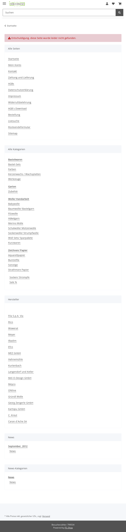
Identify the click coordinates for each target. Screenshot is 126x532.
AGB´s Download (17, 108)
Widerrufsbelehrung (19, 102)
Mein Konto (14, 65)
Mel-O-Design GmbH (19, 377)
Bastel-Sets (14, 164)
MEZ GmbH (14, 353)
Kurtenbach (14, 365)
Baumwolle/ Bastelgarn (21, 208)
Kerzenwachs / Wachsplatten (24, 174)
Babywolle (14, 203)
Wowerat (13, 328)
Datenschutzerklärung (20, 89)
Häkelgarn (14, 218)
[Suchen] (59, 12)
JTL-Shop (69, 527)
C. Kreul (12, 415)
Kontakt (12, 71)
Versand (46, 516)
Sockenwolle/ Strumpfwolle (23, 233)
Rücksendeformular (19, 127)
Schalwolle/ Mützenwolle (22, 228)
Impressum (14, 96)
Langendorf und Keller (21, 371)
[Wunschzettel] (113, 3)
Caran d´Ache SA (17, 421)
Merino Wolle (15, 223)
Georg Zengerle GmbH (20, 402)
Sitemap (12, 133)
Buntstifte (13, 260)
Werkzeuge (14, 179)
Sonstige (13, 264)
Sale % (13, 282)
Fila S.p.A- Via (15, 315)
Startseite (13, 58)
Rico (10, 322)
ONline (12, 390)
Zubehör (13, 191)
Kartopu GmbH (16, 409)
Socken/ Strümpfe (19, 277)
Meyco (11, 384)
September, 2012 (17, 446)
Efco (10, 346)
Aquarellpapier (16, 255)
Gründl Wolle (15, 396)
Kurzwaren (14, 242)
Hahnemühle (15, 359)
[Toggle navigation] (4, 2)
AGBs (11, 83)
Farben (12, 169)
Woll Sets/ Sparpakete (20, 237)
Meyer (11, 334)
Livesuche (13, 120)
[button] (107, 3)
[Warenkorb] (120, 3)
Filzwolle (13, 213)
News (13, 451)
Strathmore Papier (18, 269)
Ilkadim (12, 340)
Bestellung (14, 114)
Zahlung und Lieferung (21, 77)
